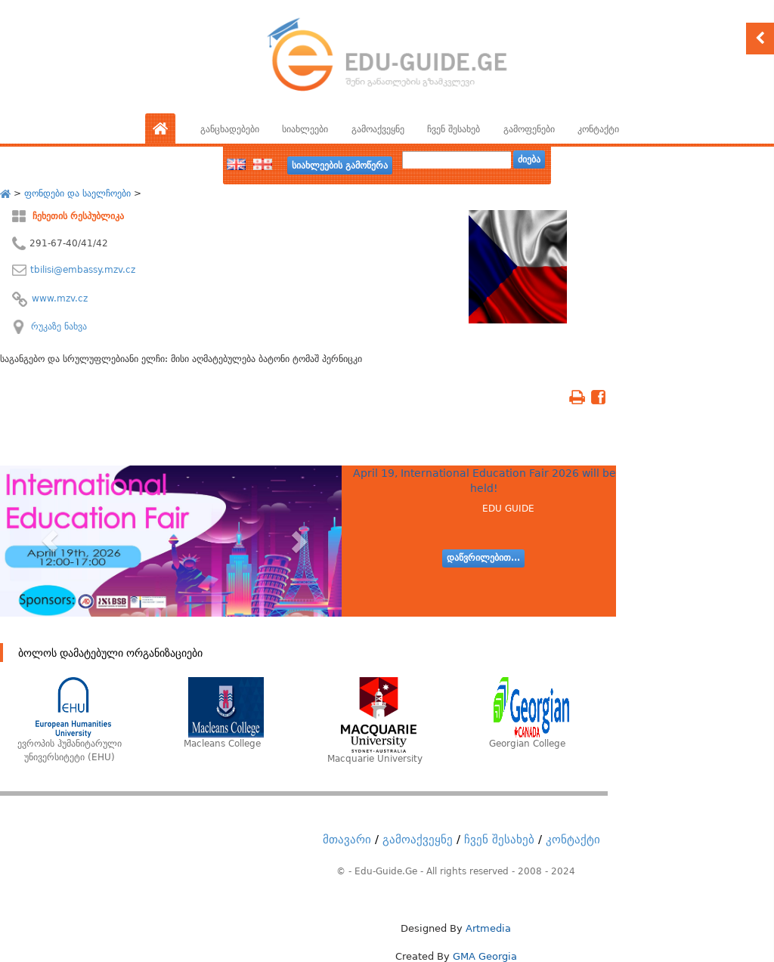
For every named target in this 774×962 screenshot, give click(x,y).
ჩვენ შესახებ (453, 129)
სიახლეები (305, 129)
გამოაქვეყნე (377, 129)
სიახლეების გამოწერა (339, 165)
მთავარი (347, 839)
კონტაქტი (598, 129)
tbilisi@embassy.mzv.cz (82, 269)
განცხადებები (229, 129)
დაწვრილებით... (483, 557)
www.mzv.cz (60, 298)
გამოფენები (529, 129)
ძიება (529, 159)
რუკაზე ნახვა (59, 326)
